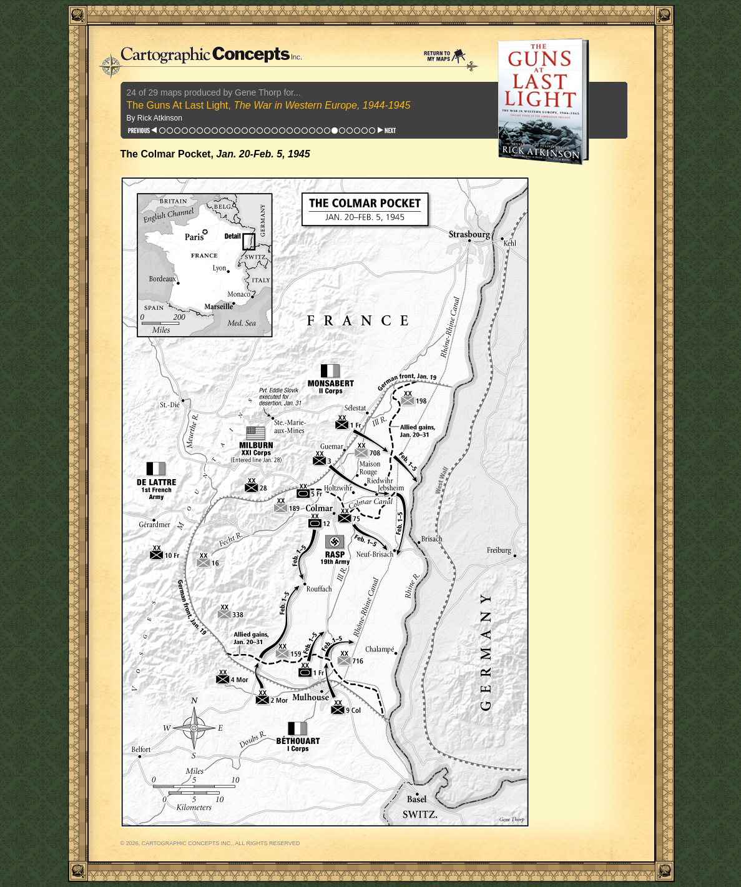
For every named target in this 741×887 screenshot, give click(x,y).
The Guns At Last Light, (269, 105)
